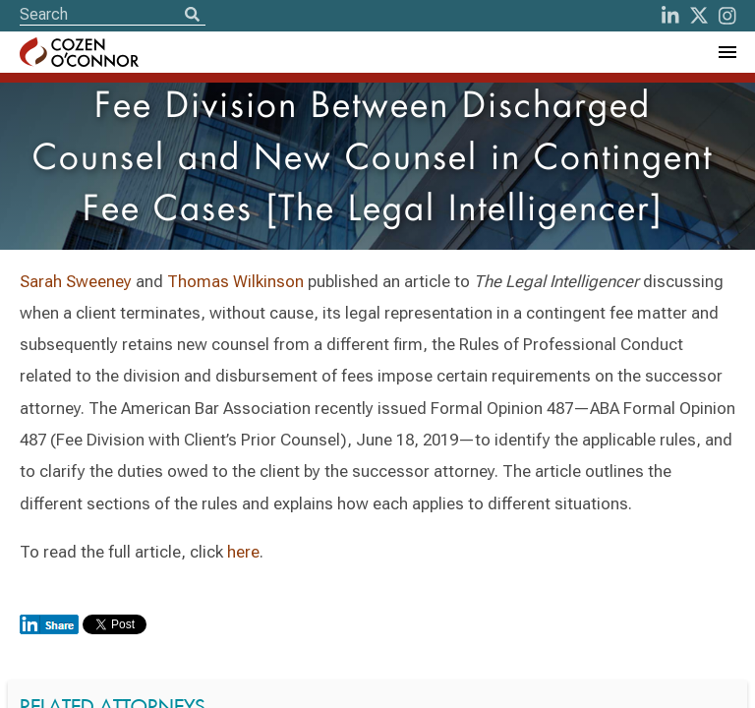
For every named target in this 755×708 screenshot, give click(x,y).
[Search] (191, 16)
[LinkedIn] (670, 16)
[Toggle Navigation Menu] (726, 52)
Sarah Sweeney (78, 281)
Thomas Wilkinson (235, 281)
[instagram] (727, 16)
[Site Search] (112, 14)
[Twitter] (699, 16)
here (243, 551)
